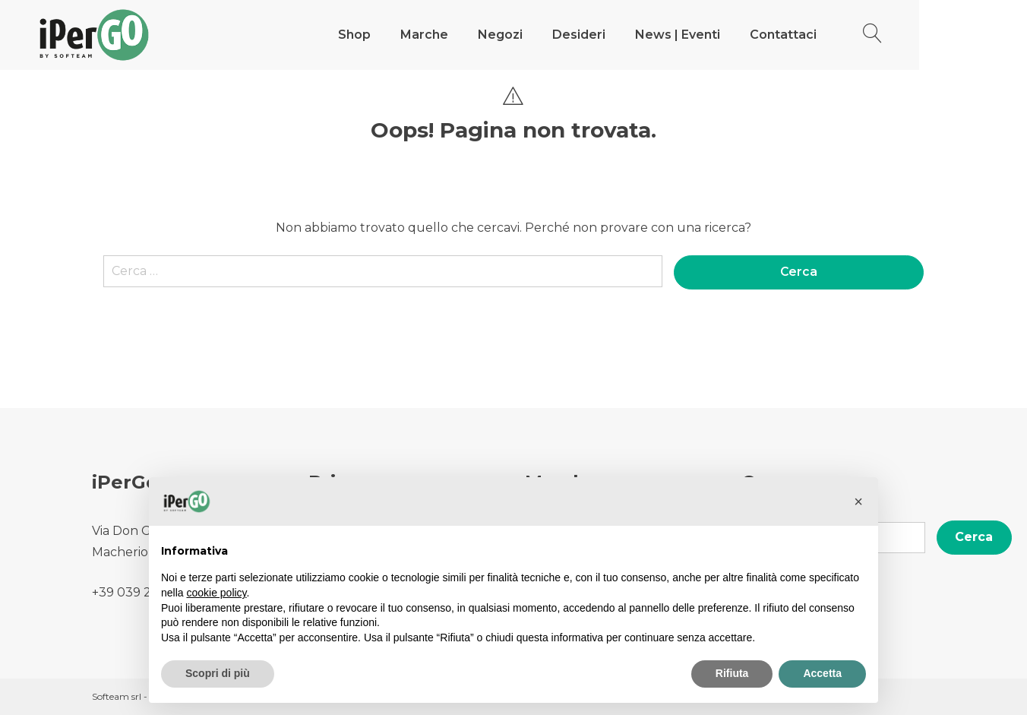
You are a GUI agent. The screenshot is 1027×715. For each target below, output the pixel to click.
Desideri (632, 34)
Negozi (554, 34)
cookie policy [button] (216, 593)
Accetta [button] (822, 673)
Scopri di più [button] (217, 673)
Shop (408, 34)
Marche (478, 34)
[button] (858, 501)
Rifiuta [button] (732, 673)
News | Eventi (731, 34)
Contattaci (837, 34)
